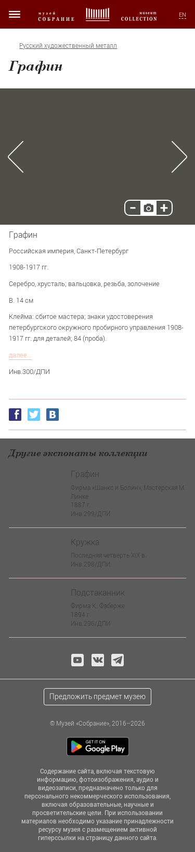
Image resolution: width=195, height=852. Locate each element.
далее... (20, 354)
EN (182, 14)
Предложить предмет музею (97, 696)
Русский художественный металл (68, 45)
